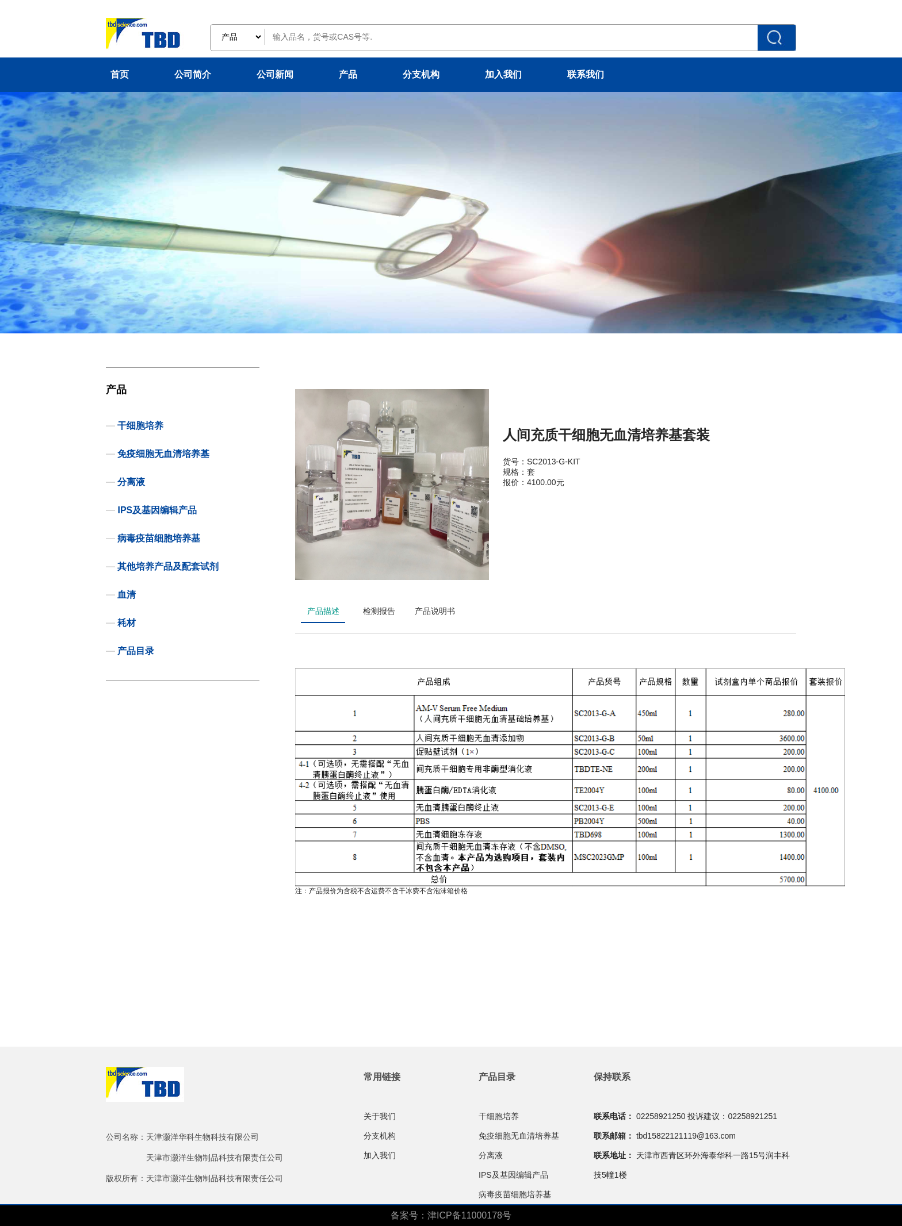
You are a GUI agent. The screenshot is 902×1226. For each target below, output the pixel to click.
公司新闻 (275, 74)
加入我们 (503, 74)
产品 (348, 74)
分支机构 (421, 74)
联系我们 (585, 74)
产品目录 (135, 651)
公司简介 (192, 74)
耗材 (126, 623)
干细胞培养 (140, 426)
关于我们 (380, 1116)
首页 (119, 74)
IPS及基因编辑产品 (157, 510)
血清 (126, 594)
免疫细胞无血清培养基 (163, 454)
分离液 (131, 482)
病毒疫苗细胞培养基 (158, 538)
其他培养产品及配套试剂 (168, 566)
